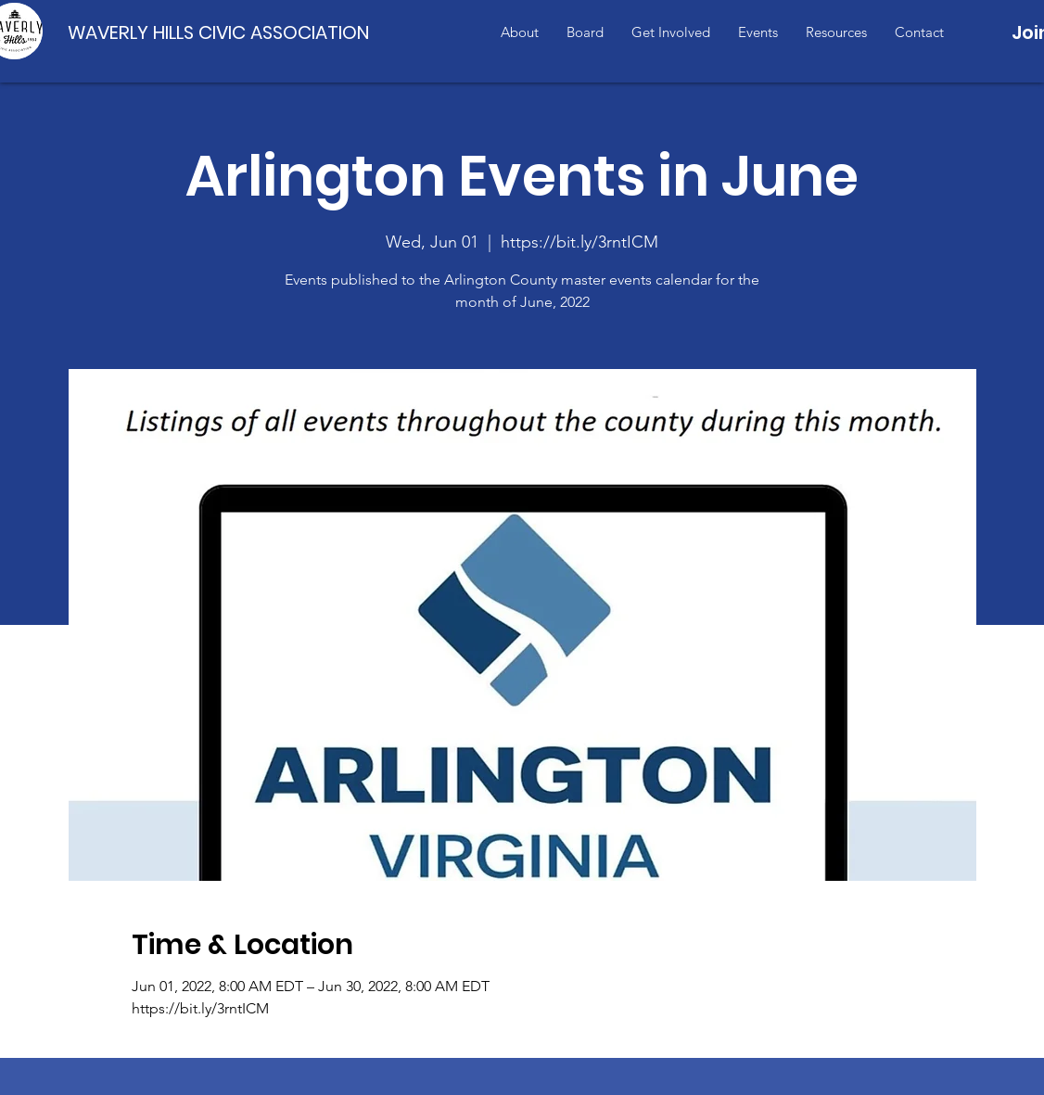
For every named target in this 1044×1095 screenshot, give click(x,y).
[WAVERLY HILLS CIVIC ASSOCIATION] (222, 32)
